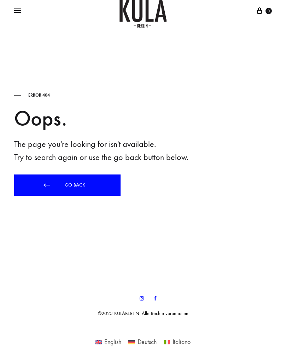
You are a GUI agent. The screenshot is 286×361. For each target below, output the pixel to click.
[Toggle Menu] (17, 11)
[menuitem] (108, 342)
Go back (63, 185)
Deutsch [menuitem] (147, 342)
